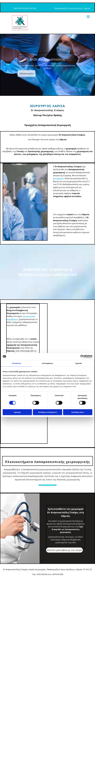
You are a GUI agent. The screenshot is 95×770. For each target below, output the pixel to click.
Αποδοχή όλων (77, 412)
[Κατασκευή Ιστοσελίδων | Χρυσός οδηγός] (3, 581)
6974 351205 (30, 8)
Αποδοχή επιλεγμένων (47, 412)
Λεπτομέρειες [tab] (47, 363)
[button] (26, 73)
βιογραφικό (58, 178)
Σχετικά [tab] (78, 363)
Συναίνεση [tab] (16, 363)
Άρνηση (17, 412)
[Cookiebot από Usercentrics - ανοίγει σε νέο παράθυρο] (82, 356)
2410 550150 (18, 8)
